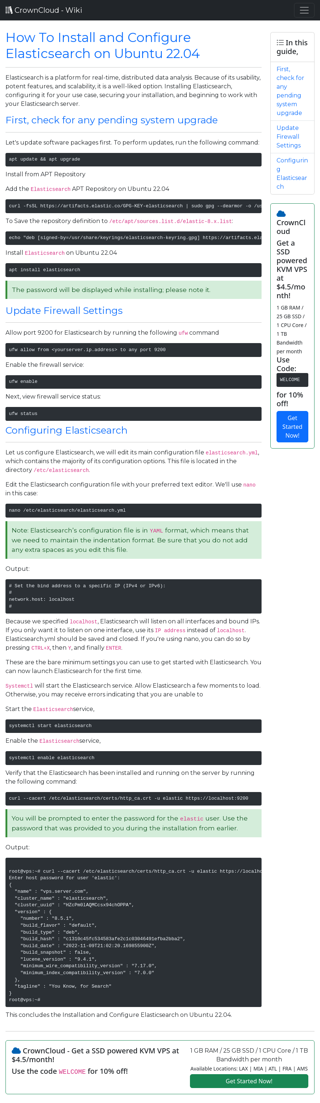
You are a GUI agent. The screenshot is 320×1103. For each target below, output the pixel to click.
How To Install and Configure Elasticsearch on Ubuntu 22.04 (102, 45)
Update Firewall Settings (64, 310)
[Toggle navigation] (304, 10)
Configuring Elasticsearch (66, 430)
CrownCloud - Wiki (43, 10)
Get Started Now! (292, 426)
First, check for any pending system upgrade (111, 120)
